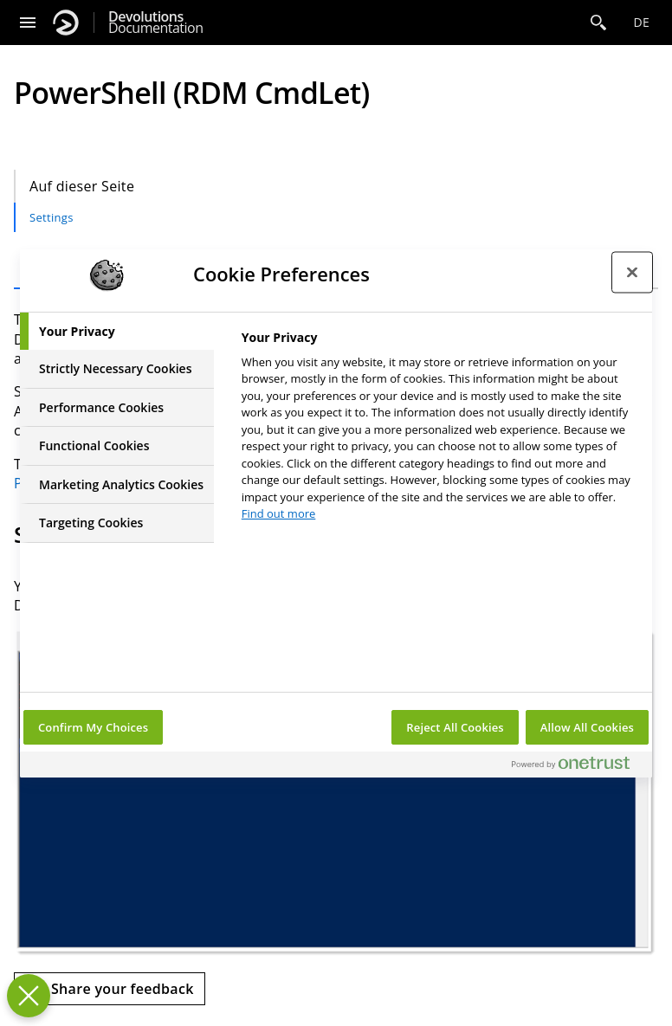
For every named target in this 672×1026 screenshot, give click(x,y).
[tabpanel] (439, 431)
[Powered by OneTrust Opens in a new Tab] (577, 767)
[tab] (117, 332)
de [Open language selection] (641, 22)
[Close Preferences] (28, 995)
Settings (51, 217)
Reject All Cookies (454, 727)
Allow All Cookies (587, 727)
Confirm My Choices (93, 727)
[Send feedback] (109, 988)
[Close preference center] (632, 273)
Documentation (155, 22)
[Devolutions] (66, 22)
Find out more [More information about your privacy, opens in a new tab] (279, 513)
